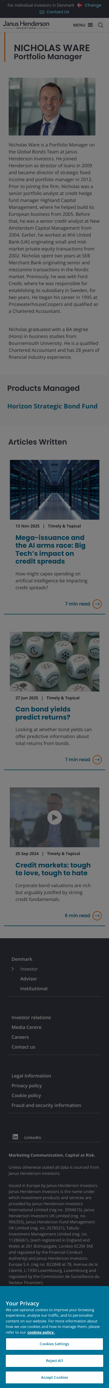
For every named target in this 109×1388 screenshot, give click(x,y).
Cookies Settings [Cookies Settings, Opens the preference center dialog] (54, 1347)
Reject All (54, 1364)
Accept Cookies (54, 1381)
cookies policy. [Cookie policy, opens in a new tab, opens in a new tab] (41, 1336)
